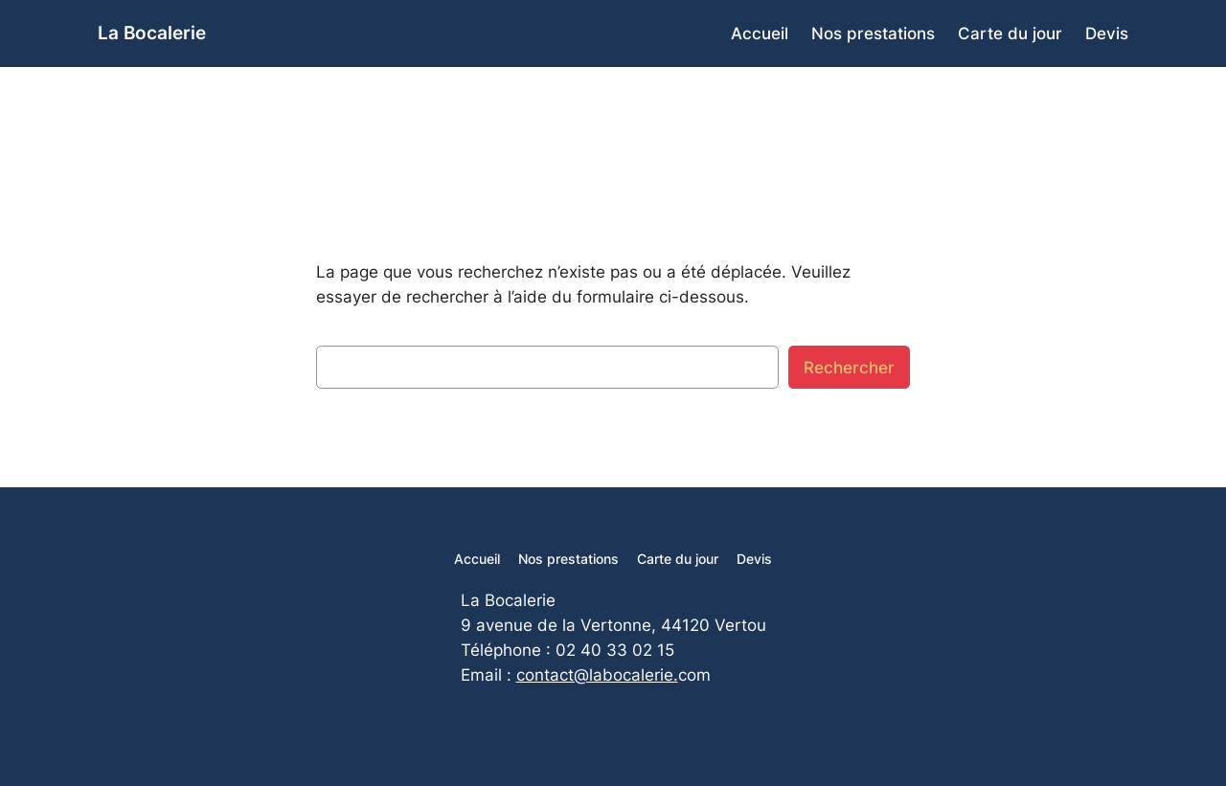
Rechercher (849, 367)
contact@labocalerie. (597, 675)
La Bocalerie (152, 32)
